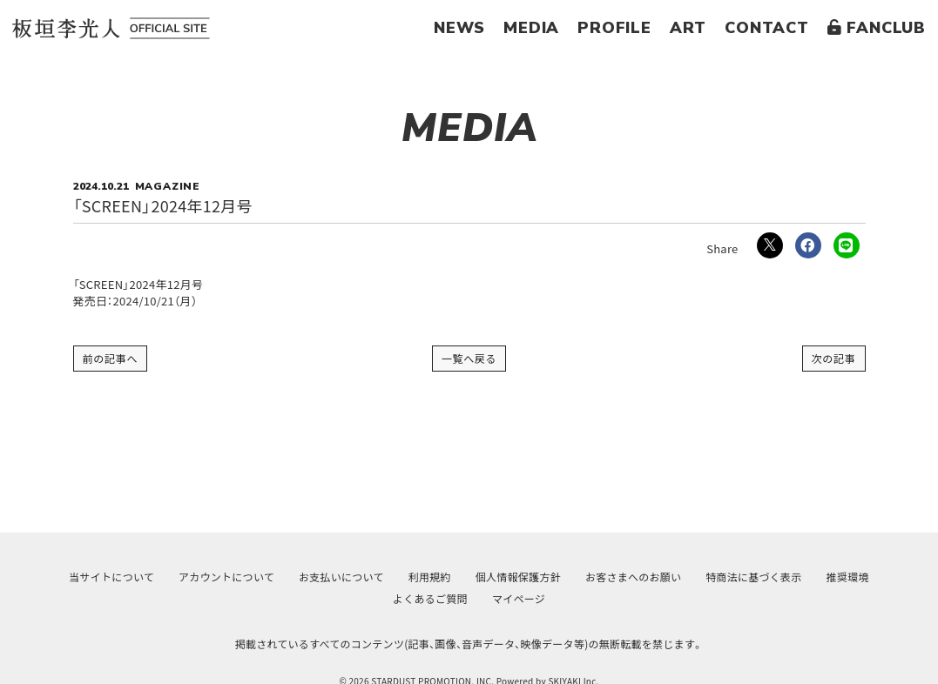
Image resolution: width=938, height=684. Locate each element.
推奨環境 (848, 576)
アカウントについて (226, 576)
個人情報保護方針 (518, 576)
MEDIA (531, 27)
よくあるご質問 (430, 598)
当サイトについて (111, 576)
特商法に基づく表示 (753, 576)
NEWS (459, 27)
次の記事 (834, 358)
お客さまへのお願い (633, 576)
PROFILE (614, 27)
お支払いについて (341, 576)
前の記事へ (110, 358)
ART (688, 27)
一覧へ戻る (469, 358)
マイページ (518, 598)
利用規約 (429, 576)
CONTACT (767, 27)
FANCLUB (876, 27)
